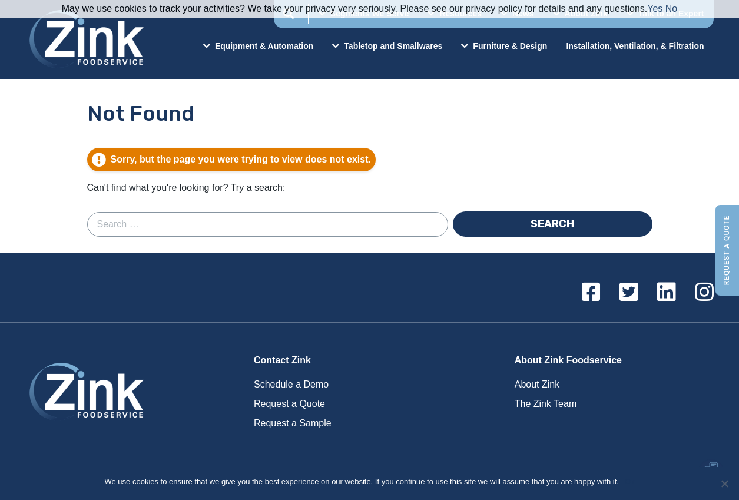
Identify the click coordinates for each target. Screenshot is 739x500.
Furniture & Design (504, 46)
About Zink (537, 384)
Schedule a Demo (291, 384)
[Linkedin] (666, 292)
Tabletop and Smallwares (387, 46)
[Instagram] (704, 292)
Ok (630, 481)
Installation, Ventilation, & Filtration (635, 46)
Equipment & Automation (258, 46)
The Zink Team (546, 404)
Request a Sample (293, 423)
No (671, 9)
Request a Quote (727, 250)
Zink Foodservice (85, 39)
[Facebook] (591, 292)
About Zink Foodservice (568, 360)
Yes (654, 9)
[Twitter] (628, 292)
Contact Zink (282, 360)
